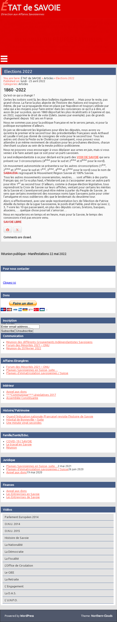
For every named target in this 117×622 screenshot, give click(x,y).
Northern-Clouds (101, 615)
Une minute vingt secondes (22, 422)
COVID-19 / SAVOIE (17, 441)
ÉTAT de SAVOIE (30, 6)
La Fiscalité (10, 558)
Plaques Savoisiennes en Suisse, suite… (30, 369)
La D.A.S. (8, 593)
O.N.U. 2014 (10, 523)
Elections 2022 (19, 72)
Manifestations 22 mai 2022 (47, 254)
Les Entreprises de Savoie (21, 497)
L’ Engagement (12, 586)
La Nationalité (12, 544)
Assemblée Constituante (20, 397)
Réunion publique (13, 254)
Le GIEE (7, 572)
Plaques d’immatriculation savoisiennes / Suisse (35, 373)
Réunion (9, 447)
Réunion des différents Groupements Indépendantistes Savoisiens (47, 342)
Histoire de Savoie (15, 537)
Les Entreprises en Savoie (21, 493)
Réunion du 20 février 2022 (21, 348)
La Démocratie (12, 551)
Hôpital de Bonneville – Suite (23, 419)
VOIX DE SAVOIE (87, 156)
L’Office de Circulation (17, 565)
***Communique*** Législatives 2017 (29, 394)
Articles (48, 79)
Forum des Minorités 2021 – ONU (26, 345)
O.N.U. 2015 (10, 530)
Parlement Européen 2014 (20, 517)
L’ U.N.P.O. (9, 600)
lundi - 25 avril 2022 (34, 82)
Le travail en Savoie (17, 444)
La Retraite (10, 579)
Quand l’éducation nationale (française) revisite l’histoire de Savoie (47, 416)
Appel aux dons (14, 391)
